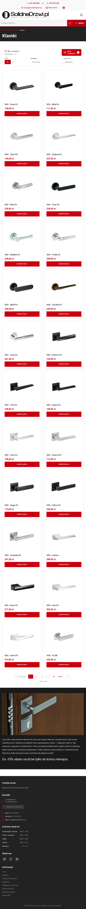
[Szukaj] (33, 23)
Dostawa (5, 875)
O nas (4, 872)
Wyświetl (34, 58)
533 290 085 (14, 813)
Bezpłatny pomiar (8, 892)
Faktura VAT (6, 895)
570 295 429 (16, 816)
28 (53, 676)
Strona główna (7, 30)
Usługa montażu (8, 889)
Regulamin (6, 882)
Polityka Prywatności (9, 878)
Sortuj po (67, 58)
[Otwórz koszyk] (81, 15)
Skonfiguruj (22, 113)
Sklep (16, 30)
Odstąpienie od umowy (10, 885)
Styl (6, 58)
